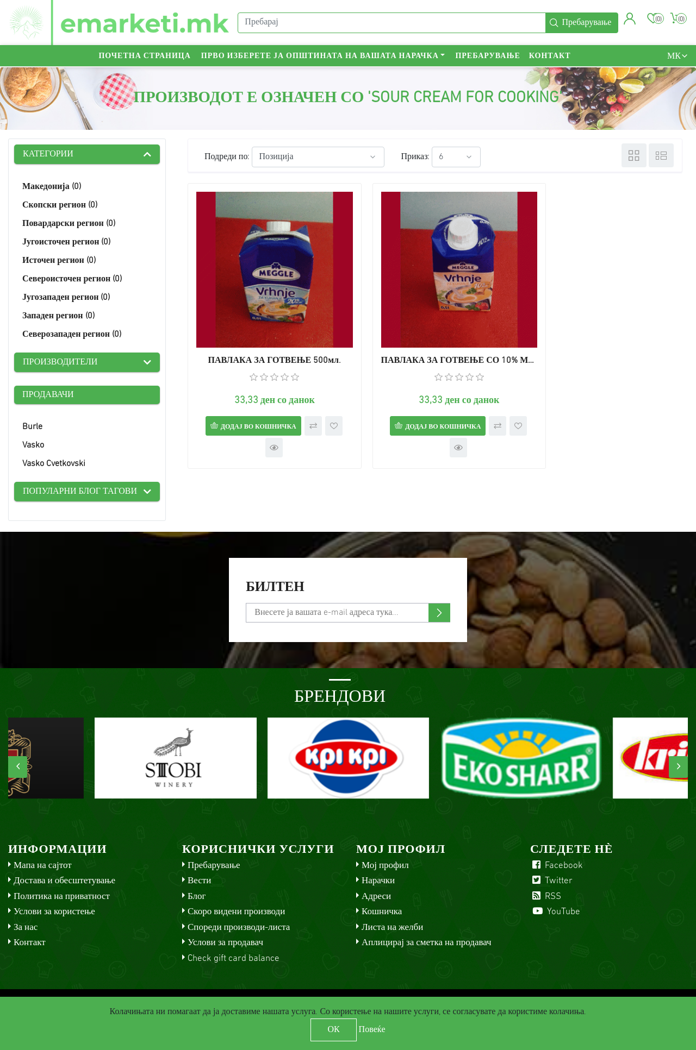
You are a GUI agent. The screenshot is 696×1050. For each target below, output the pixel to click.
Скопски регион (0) (59, 205)
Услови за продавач (225, 942)
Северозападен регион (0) (71, 334)
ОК (333, 1030)
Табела (634, 155)
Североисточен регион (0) (72, 279)
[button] (630, 19)
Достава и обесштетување (64, 880)
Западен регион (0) (58, 316)
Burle (32, 427)
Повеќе (372, 1030)
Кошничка (382, 911)
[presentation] (17, 767)
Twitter (551, 880)
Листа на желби (392, 927)
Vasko (33, 445)
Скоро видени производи (236, 911)
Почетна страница (144, 57)
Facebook (556, 865)
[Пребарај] (391, 23)
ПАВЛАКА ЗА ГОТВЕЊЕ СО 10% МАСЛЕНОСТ (435, 345)
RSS (545, 896)
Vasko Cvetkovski (53, 464)
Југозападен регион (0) (66, 297)
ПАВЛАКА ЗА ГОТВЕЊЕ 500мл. (266, 345)
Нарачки (378, 880)
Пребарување (487, 57)
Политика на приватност (62, 896)
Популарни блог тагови (80, 491)
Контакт (550, 57)
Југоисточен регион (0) (66, 242)
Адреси (376, 896)
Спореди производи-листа (239, 927)
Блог (197, 896)
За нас (26, 927)
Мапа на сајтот (43, 865)
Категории (48, 154)
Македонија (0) (51, 187)
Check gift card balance (233, 958)
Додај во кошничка (250, 411)
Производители (60, 362)
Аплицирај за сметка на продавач (427, 942)
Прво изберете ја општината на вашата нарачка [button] (320, 57)
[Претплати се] (348, 613)
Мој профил (385, 865)
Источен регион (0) (59, 260)
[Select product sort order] (318, 157)
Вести (199, 880)
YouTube (555, 911)
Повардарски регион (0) (68, 223)
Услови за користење (54, 911)
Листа (661, 155)
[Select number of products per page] (456, 157)
